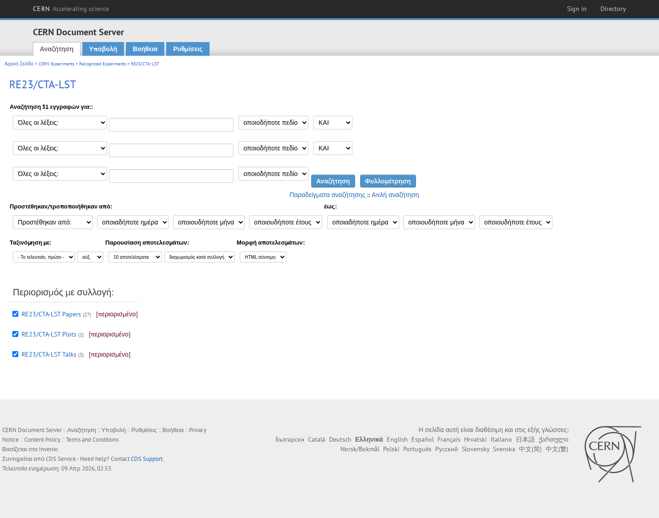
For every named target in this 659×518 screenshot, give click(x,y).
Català (316, 439)
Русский (446, 449)
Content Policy (42, 439)
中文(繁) (557, 449)
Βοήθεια (145, 49)
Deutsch (340, 439)
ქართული (553, 439)
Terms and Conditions (92, 439)
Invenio (48, 449)
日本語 (525, 439)
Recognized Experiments (102, 64)
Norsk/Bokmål (359, 449)
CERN (71, 9)
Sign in (577, 9)
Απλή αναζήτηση (395, 195)
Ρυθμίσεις (187, 49)
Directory (613, 9)
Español (422, 439)
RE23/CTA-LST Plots (49, 334)
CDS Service (61, 459)
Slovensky (475, 449)
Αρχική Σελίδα (19, 64)
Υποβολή (103, 49)
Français (449, 439)
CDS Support (146, 459)
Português (417, 449)
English (397, 439)
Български (289, 439)
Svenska (504, 449)
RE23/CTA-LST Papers (51, 314)
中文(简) (530, 449)
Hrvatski (475, 439)
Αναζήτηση (57, 49)
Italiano (501, 439)
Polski (391, 449)
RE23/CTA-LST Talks (49, 354)
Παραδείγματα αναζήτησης (327, 195)
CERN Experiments (56, 64)
